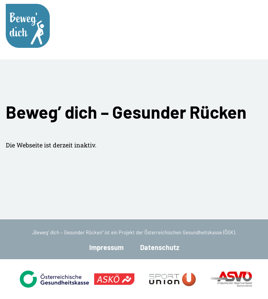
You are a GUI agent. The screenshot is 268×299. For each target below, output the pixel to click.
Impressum (106, 247)
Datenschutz (159, 247)
